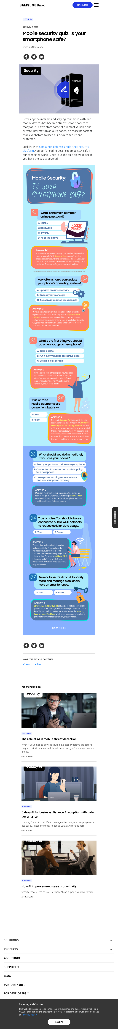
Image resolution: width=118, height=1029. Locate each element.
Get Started (82, 5)
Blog (7, 976)
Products (11, 949)
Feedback (115, 517)
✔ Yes (26, 664)
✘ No (37, 664)
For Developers (15, 993)
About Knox (12, 958)
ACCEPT (59, 1022)
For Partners (13, 984)
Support (10, 967)
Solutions (11, 940)
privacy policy (30, 1014)
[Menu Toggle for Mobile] (96, 5)
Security (27, 19)
